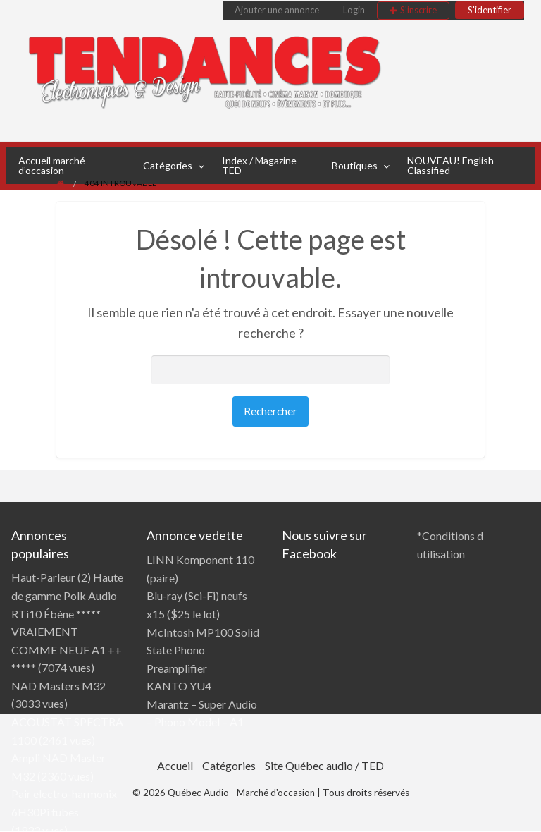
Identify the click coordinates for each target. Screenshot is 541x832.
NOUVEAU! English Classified (450, 165)
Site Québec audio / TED (324, 765)
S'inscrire (418, 10)
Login (354, 10)
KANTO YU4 (179, 685)
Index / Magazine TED (259, 165)
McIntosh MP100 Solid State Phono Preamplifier (203, 650)
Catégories (167, 165)
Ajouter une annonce (277, 10)
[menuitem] (277, 10)
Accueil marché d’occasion (51, 165)
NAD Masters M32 (58, 685)
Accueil (175, 765)
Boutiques (355, 165)
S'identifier (489, 10)
